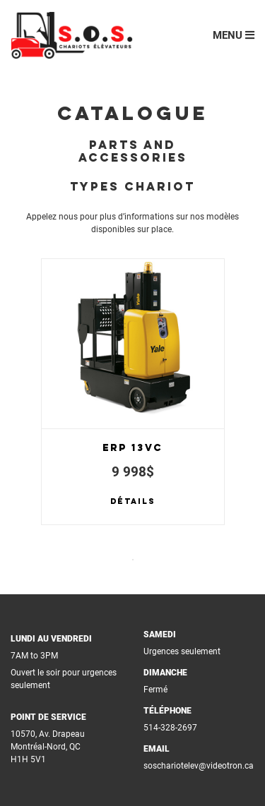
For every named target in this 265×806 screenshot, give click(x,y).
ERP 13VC (132, 448)
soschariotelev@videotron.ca (198, 766)
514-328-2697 (170, 728)
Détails (132, 501)
